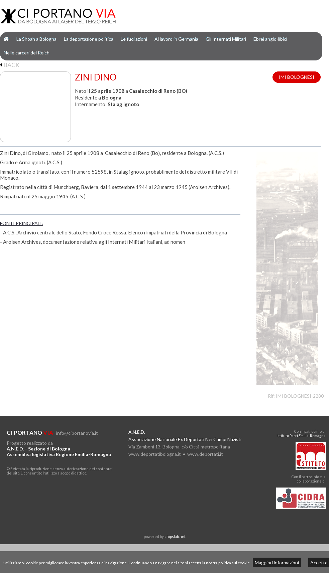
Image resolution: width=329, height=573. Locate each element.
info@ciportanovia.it (77, 433)
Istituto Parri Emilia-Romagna (301, 435)
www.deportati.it (205, 454)
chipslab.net (175, 536)
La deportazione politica (88, 39)
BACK (9, 64)
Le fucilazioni (134, 39)
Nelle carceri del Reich (26, 52)
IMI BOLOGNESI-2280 (300, 396)
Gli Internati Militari (226, 39)
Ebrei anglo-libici (270, 39)
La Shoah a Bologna (36, 39)
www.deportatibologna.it (154, 454)
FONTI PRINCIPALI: (21, 223)
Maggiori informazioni (277, 562)
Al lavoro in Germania (176, 39)
